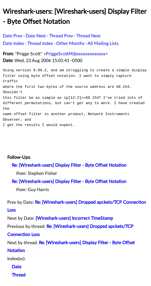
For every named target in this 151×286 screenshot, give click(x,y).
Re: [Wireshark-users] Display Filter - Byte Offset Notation (69, 165)
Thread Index (40, 43)
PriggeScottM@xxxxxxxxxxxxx (75, 54)
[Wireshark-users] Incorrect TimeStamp (74, 218)
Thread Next (88, 36)
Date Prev (12, 36)
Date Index (13, 43)
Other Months (70, 43)
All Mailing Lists (103, 43)
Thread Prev (61, 36)
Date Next (36, 36)
